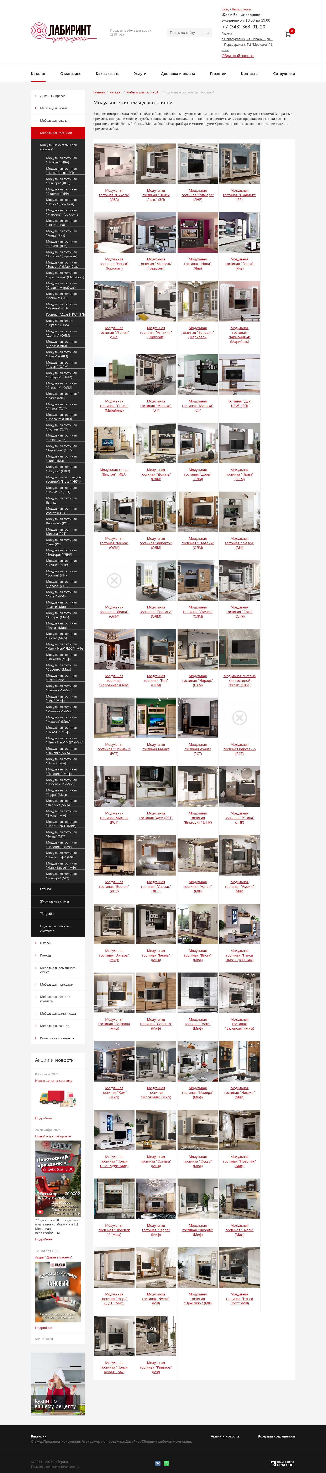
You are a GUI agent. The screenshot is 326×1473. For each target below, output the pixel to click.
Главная (99, 92)
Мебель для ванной (54, 1025)
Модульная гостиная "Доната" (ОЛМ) (61, 333)
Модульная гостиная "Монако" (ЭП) (61, 296)
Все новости (44, 1338)
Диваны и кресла (52, 95)
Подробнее (43, 1118)
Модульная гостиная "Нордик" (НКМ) (61, 469)
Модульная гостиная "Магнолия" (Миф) (61, 709)
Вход (225, 9)
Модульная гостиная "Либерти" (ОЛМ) (61, 375)
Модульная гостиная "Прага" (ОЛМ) (61, 354)
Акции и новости (225, 1436)
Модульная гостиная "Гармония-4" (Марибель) (65, 275)
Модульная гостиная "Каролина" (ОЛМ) (61, 448)
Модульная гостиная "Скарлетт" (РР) (61, 191)
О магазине (70, 73)
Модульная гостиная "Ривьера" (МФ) (61, 876)
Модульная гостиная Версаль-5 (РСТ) (61, 521)
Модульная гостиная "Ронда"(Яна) (61, 233)
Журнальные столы (54, 901)
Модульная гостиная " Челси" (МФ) (62, 395)
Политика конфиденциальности (55, 1466)
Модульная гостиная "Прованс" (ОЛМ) (61, 416)
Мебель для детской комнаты (55, 998)
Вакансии (39, 1436)
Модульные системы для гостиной (58, 146)
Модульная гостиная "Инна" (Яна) (61, 222)
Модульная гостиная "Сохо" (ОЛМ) (61, 437)
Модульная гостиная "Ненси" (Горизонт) (61, 201)
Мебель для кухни (53, 108)
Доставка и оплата (178, 73)
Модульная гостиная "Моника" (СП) (61, 306)
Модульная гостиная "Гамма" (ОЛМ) (61, 364)
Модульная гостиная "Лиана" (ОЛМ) (61, 406)
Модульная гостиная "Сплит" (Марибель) (61, 285)
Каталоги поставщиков (57, 1038)
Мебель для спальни (55, 120)
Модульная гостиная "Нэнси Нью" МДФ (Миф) (64, 740)
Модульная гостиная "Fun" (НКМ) (61, 458)
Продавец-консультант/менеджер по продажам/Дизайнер (92, 1441)
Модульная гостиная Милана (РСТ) (61, 531)
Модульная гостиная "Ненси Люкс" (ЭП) (61, 170)
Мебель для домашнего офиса (57, 969)
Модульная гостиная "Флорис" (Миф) (61, 802)
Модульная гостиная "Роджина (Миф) (61, 656)
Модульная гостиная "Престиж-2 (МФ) (61, 844)
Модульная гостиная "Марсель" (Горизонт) (62, 212)
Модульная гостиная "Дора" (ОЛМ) (61, 343)
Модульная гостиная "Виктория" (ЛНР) (61, 552)
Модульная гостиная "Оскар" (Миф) (61, 761)
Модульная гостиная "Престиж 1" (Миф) (61, 782)
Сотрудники (284, 73)
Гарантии (218, 73)
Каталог (38, 73)
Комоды (46, 955)
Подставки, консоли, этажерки (55, 928)
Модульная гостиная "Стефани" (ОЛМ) (61, 385)
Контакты (249, 73)
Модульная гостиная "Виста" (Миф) (61, 636)
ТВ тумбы (47, 913)
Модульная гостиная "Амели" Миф (61, 604)
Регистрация (241, 9)
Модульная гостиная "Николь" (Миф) (61, 729)
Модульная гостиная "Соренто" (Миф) (61, 667)
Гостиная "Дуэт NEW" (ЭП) (65, 314)
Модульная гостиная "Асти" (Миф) (61, 677)
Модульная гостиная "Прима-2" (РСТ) (61, 490)
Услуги (140, 73)
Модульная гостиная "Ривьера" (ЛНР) (61, 181)
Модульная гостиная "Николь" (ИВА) (61, 160)
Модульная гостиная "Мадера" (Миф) (61, 719)
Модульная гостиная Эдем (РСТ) (61, 542)
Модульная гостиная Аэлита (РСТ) (61, 510)
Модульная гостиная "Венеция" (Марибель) (62, 264)
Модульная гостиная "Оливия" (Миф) (61, 750)
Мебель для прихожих (56, 984)
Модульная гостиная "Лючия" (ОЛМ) (61, 427)
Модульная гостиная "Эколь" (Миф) (61, 813)
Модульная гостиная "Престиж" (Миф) (61, 771)
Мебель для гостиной (56, 132)
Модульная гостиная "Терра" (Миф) (61, 792)
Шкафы (45, 943)
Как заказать (107, 73)
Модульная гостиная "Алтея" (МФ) (61, 594)
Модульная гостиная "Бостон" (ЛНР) (61, 573)
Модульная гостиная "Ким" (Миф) (61, 698)
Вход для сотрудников (276, 1436)
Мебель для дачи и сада (58, 1013)
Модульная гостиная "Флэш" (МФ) (61, 834)
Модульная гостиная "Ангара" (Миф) (61, 615)
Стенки (45, 889)
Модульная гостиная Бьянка (61, 500)
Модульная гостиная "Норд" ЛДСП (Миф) (61, 823)
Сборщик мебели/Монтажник (167, 1441)
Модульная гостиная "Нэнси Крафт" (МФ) (61, 865)
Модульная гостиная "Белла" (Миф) (61, 625)
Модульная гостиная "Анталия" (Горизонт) (61, 254)
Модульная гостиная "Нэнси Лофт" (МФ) (61, 855)
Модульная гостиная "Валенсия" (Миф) (61, 688)
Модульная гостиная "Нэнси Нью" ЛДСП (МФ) (64, 646)
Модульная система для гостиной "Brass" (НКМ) (64, 479)
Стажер (37, 1441)
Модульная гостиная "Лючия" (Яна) (61, 243)
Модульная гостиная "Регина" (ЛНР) (61, 562)
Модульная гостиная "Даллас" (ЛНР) (61, 583)
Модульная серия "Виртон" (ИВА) (59, 323)
